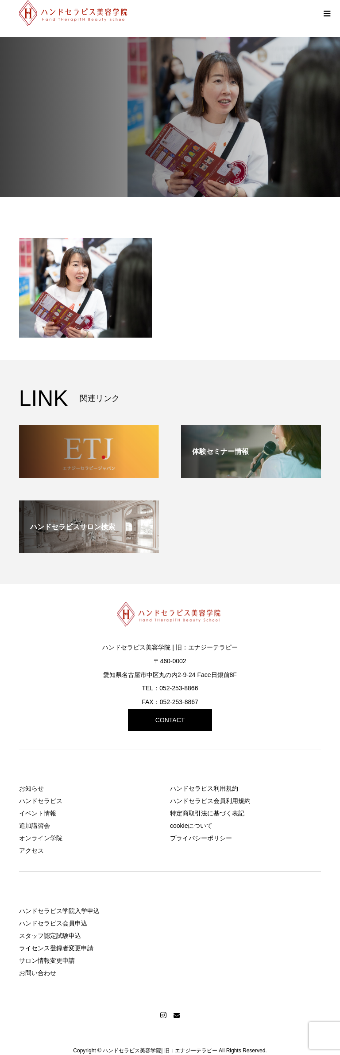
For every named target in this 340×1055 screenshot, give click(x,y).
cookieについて (191, 825)
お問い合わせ (37, 972)
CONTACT (170, 720)
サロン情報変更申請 (47, 960)
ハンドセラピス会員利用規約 (210, 800)
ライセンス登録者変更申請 (56, 948)
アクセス (31, 850)
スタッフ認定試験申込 (50, 935)
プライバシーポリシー (201, 838)
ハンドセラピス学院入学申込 (59, 910)
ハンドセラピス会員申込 (53, 923)
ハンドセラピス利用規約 (204, 788)
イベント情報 (37, 813)
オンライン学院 (40, 838)
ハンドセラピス (40, 800)
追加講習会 (34, 825)
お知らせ (31, 788)
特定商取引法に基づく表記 (207, 813)
